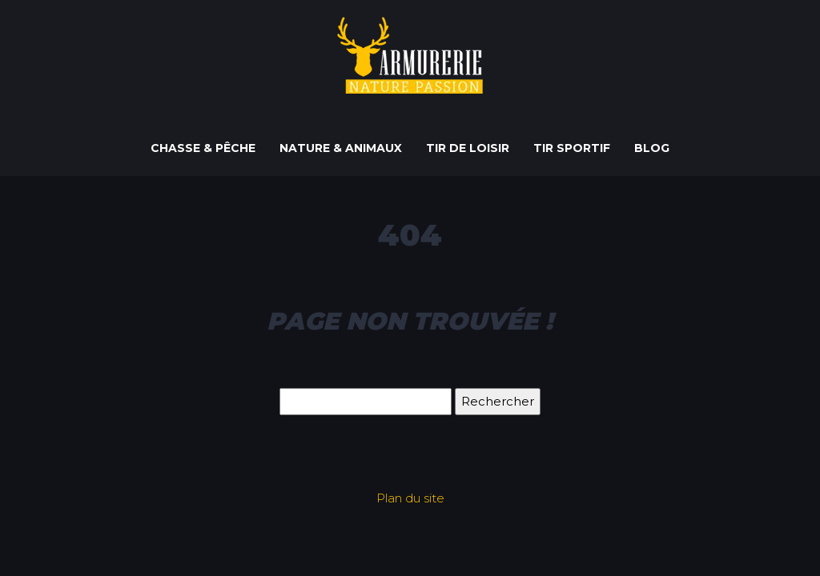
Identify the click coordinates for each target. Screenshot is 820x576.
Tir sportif (571, 148)
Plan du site (410, 498)
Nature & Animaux (340, 148)
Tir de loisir (467, 148)
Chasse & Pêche (203, 148)
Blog (651, 148)
